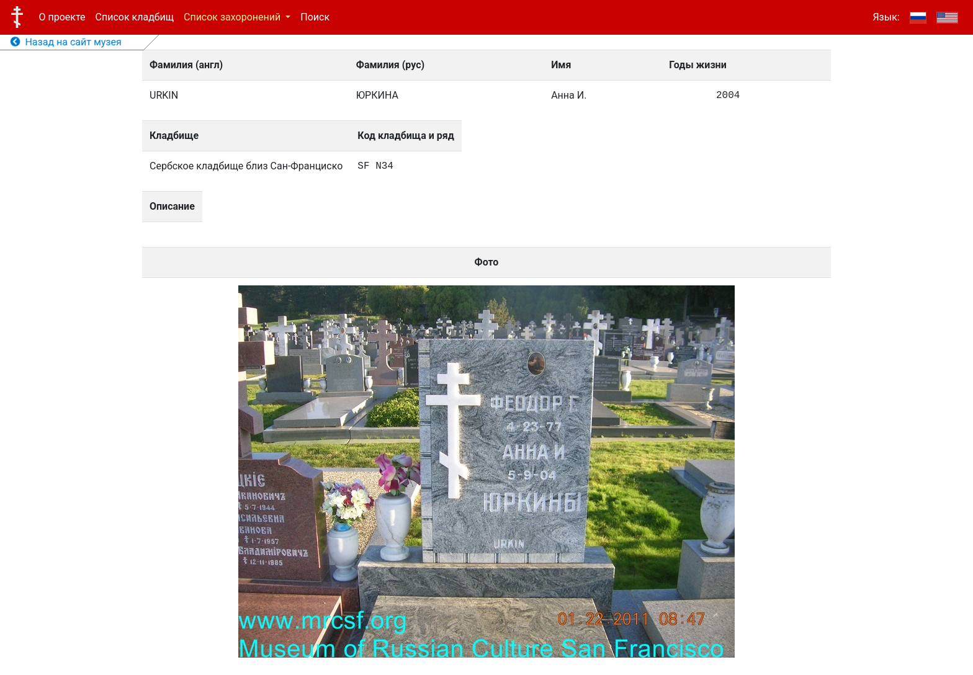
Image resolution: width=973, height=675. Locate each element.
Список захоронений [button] (233, 17)
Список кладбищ (135, 17)
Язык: (885, 17)
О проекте (62, 17)
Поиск (315, 17)
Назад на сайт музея (66, 42)
